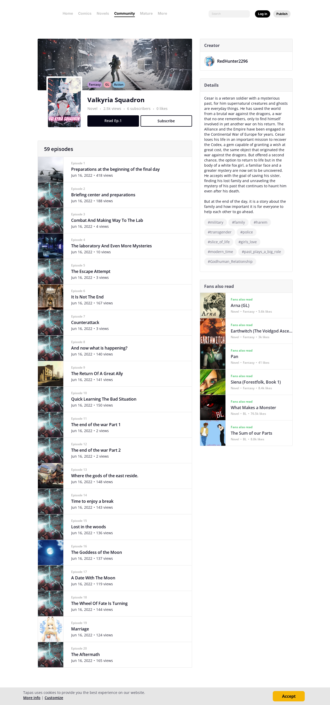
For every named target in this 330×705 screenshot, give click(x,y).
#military (217, 222)
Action (120, 90)
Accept (289, 696)
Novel (94, 114)
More (164, 13)
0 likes (163, 114)
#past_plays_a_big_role (263, 251)
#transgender (221, 232)
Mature (146, 13)
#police (248, 232)
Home (68, 13)
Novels (103, 13)
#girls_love (249, 241)
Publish (281, 14)
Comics (85, 13)
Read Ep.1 (115, 126)
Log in (262, 14)
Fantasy (96, 90)
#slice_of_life (221, 241)
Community (124, 13)
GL (109, 90)
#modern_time (222, 251)
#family (240, 222)
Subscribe (168, 126)
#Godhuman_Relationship (232, 261)
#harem (262, 222)
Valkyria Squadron (117, 105)
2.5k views (114, 114)
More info (31, 697)
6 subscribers (141, 114)
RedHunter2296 (234, 61)
